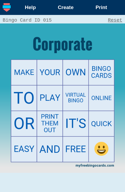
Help (30, 7)
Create (65, 7)
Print (101, 7)
